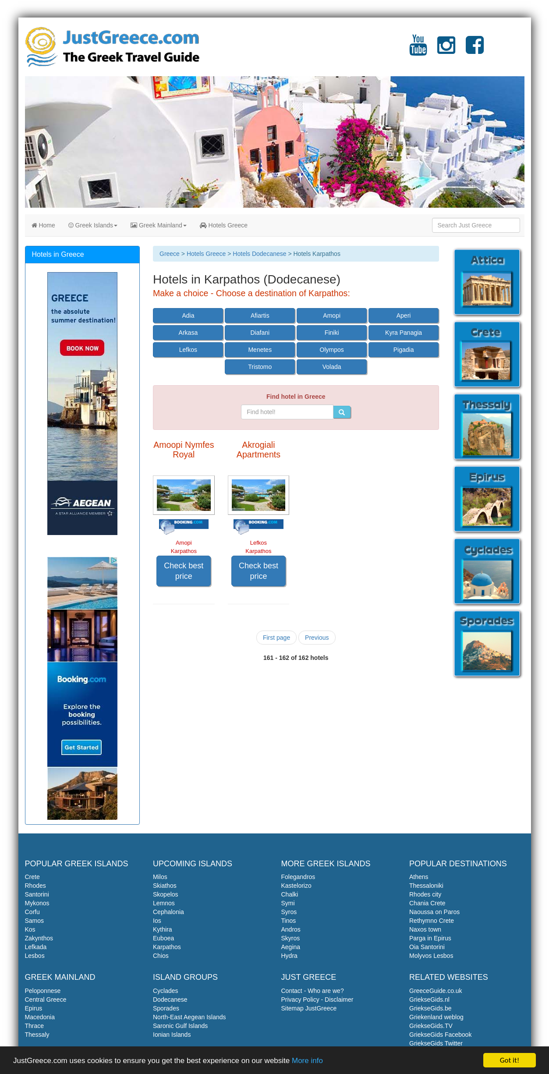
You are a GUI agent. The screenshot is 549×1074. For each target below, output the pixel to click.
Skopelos (165, 894)
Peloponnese (43, 990)
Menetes (260, 349)
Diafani (260, 332)
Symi (288, 903)
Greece (169, 253)
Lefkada (36, 946)
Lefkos (188, 349)
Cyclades (165, 990)
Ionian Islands (172, 1034)
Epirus (34, 1008)
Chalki (289, 894)
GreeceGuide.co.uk (435, 990)
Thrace (34, 1025)
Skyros (290, 938)
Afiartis (260, 315)
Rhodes (35, 885)
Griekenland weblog (436, 1017)
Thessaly (37, 1034)
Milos (160, 876)
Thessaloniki (426, 885)
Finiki (332, 332)
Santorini (37, 894)
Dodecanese (170, 999)
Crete (32, 876)
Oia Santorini (427, 946)
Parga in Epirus (430, 938)
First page (276, 637)
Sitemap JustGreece (309, 1008)
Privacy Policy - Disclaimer (317, 999)
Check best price (183, 571)
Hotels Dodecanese (259, 253)
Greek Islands (92, 225)
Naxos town (425, 929)
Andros (291, 929)
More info (307, 1060)
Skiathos (165, 885)
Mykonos (37, 903)
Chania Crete (427, 903)
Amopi (331, 315)
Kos (30, 929)
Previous (317, 637)
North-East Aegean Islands (189, 1017)
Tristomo (260, 366)
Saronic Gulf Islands (180, 1025)
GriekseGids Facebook (440, 1034)
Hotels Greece (224, 225)
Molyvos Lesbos (431, 955)
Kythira (162, 929)
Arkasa (188, 332)
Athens (419, 876)
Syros (289, 911)
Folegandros (298, 876)
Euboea (163, 938)
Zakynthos (39, 938)
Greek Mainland (159, 225)
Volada (331, 366)
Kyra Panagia (403, 332)
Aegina (291, 946)
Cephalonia (168, 911)
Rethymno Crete (431, 920)
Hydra (289, 955)
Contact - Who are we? (312, 990)
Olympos (332, 349)
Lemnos (164, 903)
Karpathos (167, 946)
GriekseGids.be (430, 1008)
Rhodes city (425, 894)
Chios (161, 955)
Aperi (404, 315)
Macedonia (40, 1017)
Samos (34, 920)
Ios (157, 920)
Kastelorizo (296, 885)
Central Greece (46, 999)
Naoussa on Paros (434, 911)
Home (43, 225)
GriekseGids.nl (429, 999)
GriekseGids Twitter (436, 1043)
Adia (188, 315)
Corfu (32, 911)
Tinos (288, 920)
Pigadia (403, 349)
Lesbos (35, 955)
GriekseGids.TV (431, 1025)
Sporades (166, 1008)
